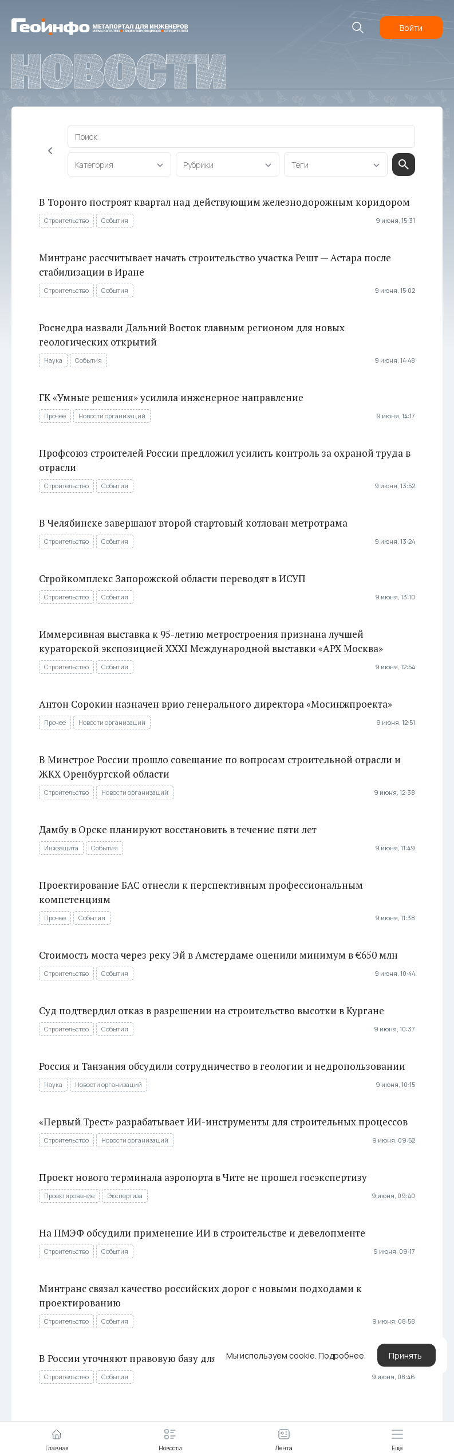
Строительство (66, 220)
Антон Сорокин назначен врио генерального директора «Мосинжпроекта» (215, 704)
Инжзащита (61, 847)
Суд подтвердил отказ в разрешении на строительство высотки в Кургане (211, 1010)
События (114, 220)
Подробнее (341, 1355)
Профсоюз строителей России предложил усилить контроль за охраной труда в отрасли (224, 460)
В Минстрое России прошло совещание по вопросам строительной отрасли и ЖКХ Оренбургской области (220, 766)
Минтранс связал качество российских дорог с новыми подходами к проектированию (200, 1295)
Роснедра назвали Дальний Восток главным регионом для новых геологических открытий (192, 334)
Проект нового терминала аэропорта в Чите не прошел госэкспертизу (203, 1177)
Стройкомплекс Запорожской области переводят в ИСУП (172, 578)
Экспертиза (125, 1195)
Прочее (55, 415)
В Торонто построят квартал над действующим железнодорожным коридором (224, 202)
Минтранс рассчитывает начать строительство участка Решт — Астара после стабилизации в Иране (215, 264)
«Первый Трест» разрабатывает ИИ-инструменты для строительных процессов (223, 1121)
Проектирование (69, 1195)
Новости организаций (111, 415)
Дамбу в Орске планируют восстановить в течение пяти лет (178, 829)
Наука (53, 360)
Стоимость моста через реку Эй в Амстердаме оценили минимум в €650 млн (218, 954)
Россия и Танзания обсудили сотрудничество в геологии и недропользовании (222, 1066)
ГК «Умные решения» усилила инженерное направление (171, 397)
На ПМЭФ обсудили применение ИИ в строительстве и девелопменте (202, 1232)
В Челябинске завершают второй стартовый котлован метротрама (193, 522)
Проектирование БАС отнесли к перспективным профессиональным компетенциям (201, 892)
